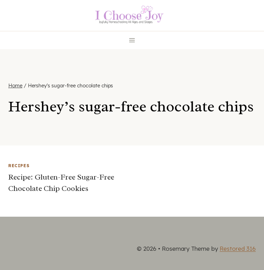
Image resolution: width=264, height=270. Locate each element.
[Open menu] (132, 40)
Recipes (18, 165)
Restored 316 (238, 248)
